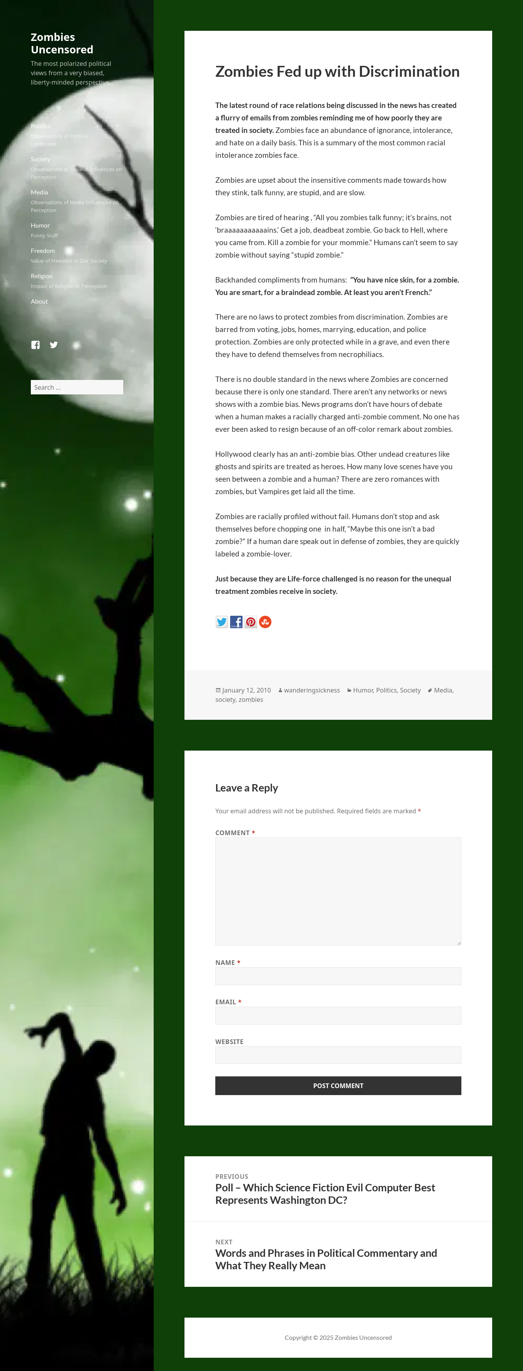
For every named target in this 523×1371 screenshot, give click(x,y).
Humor (77, 230)
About (39, 301)
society (225, 699)
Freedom (77, 256)
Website (229, 1041)
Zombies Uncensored (62, 43)
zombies (251, 699)
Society (77, 168)
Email (228, 1002)
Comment (235, 833)
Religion (77, 281)
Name (228, 962)
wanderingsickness (312, 690)
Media (77, 201)
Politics (69, 135)
